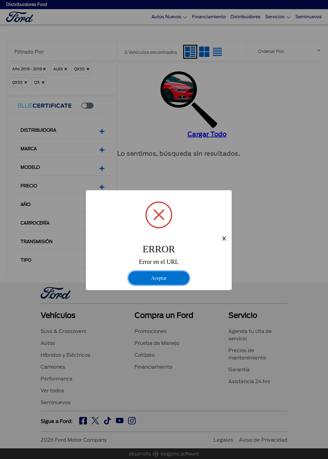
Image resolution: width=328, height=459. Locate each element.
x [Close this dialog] (224, 238)
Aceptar (159, 278)
